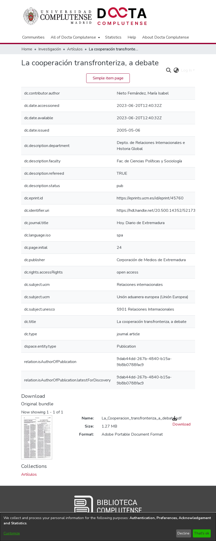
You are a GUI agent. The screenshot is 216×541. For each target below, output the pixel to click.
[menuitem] (75, 37)
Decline (183, 533)
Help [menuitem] (132, 37)
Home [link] (26, 49)
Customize (12, 533)
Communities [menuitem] (33, 37)
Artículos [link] (75, 49)
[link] (29, 474)
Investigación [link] (49, 49)
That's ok (201, 533)
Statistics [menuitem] (113, 37)
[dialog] (108, 527)
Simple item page (108, 78)
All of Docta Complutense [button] (73, 37)
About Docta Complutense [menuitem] (165, 37)
